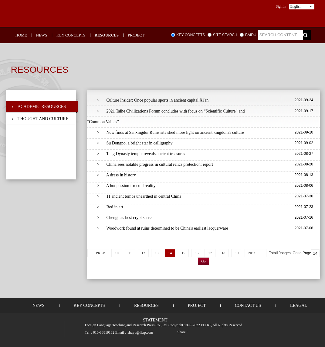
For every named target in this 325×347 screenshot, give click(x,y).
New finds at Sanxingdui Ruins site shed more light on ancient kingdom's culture (170, 132)
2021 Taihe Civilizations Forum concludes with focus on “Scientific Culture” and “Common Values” (166, 116)
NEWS (41, 35)
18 (223, 253)
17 (210, 253)
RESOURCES (107, 35)
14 (170, 253)
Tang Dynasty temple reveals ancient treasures (141, 153)
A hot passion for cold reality (126, 185)
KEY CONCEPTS (71, 35)
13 (156, 253)
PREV (100, 253)
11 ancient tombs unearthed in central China (139, 196)
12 (143, 253)
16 (196, 253)
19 (237, 253)
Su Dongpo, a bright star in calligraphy (135, 143)
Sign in (281, 6)
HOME (21, 35)
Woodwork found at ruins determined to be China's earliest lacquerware (162, 228)
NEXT (253, 253)
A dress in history (116, 175)
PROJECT (136, 35)
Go (203, 261)
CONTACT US (248, 305)
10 (117, 253)
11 (130, 253)
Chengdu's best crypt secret (125, 217)
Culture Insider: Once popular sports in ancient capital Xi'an (152, 100)
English (296, 6)
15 (183, 253)
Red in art (110, 207)
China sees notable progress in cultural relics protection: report (155, 164)
